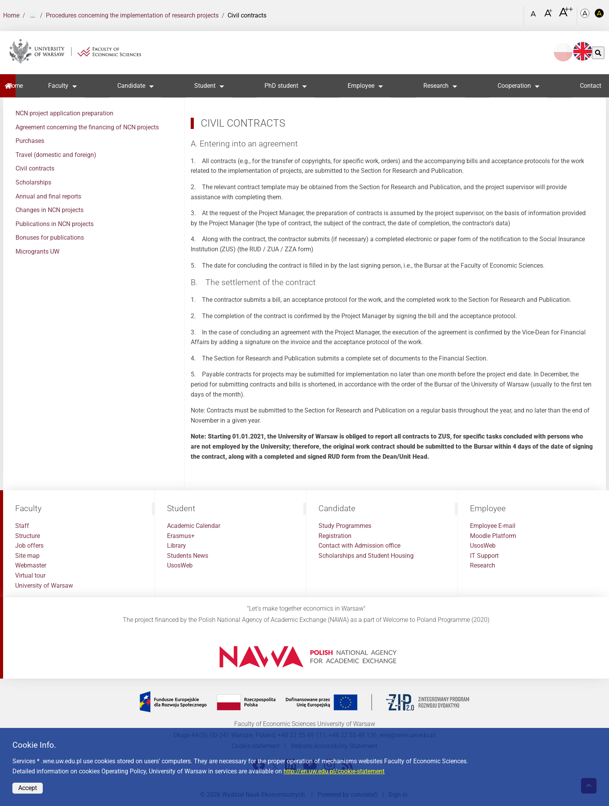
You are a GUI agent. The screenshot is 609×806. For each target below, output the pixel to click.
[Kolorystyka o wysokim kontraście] (599, 15)
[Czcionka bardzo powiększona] (566, 15)
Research (482, 565)
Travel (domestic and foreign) (56, 154)
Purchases (30, 140)
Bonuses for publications (50, 237)
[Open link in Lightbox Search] (516, 13)
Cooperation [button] (514, 85)
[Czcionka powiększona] (549, 15)
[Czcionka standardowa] (534, 15)
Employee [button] (361, 85)
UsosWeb (180, 565)
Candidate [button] (131, 85)
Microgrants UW (37, 251)
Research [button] (436, 85)
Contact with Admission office (359, 545)
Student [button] (205, 85)
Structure (27, 536)
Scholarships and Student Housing (366, 555)
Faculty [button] (58, 85)
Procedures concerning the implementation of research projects (132, 15)
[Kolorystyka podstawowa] (585, 15)
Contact (590, 85)
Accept (27, 788)
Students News (187, 555)
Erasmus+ (181, 536)
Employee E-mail (492, 525)
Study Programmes (344, 525)
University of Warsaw (44, 585)
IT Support (484, 555)
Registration (334, 536)
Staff (22, 525)
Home (11, 15)
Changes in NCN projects (50, 210)
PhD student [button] (282, 85)
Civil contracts (35, 168)
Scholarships (33, 182)
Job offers (29, 545)
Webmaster (30, 565)
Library (176, 545)
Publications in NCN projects (55, 224)
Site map (27, 555)
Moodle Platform (493, 536)
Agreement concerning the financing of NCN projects (87, 127)
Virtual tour (30, 575)
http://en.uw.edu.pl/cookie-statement (334, 771)
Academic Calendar (193, 525)
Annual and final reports (48, 196)
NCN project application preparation (64, 113)
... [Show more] (32, 15)
